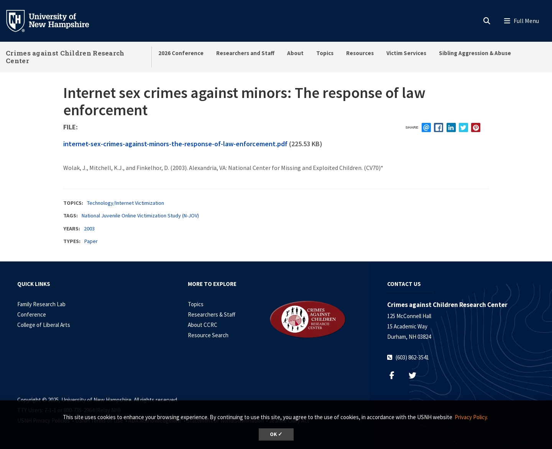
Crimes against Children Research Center (65, 57)
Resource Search (208, 335)
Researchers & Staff (211, 314)
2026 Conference (181, 53)
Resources (360, 53)
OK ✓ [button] (276, 434)
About (295, 53)
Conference (31, 314)
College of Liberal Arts (43, 324)
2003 (89, 228)
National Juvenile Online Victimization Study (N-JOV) (140, 215)
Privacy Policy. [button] (471, 417)
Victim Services (406, 53)
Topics (325, 53)
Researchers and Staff (245, 53)
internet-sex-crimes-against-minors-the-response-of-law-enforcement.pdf (175, 143)
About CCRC (202, 324)
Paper (91, 241)
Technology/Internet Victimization (125, 202)
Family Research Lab (41, 304)
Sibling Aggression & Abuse (475, 53)
